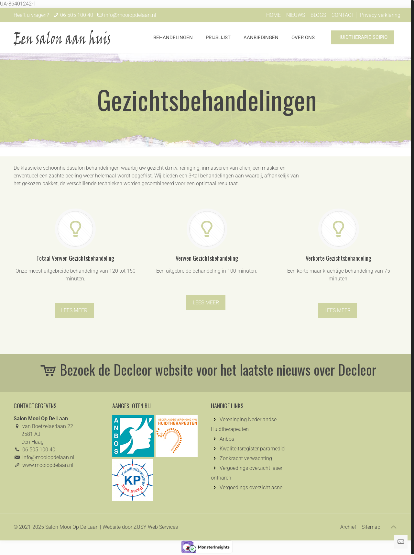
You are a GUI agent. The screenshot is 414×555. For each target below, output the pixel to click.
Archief (348, 527)
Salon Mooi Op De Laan (72, 527)
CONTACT (343, 15)
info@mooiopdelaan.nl (130, 15)
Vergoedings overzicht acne (251, 487)
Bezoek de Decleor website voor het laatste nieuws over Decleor (207, 369)
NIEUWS (295, 15)
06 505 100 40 (76, 15)
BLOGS (318, 15)
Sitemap (371, 527)
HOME (273, 15)
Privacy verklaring (380, 15)
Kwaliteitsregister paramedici (253, 449)
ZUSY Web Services (156, 527)
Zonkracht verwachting (246, 458)
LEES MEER (74, 310)
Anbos (227, 439)
